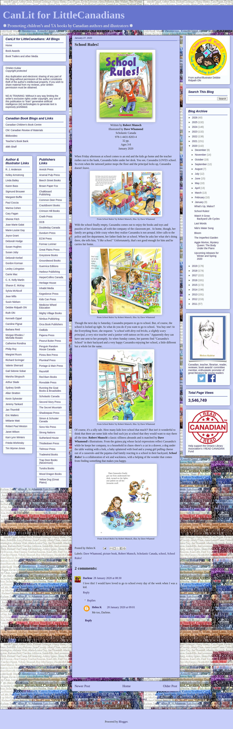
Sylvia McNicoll (14, 290)
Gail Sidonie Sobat (16, 371)
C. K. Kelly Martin (15, 279)
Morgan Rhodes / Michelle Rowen (15, 336)
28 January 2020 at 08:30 (107, 578)
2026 (195, 117)
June (198, 178)
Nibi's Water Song (204, 228)
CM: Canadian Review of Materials (24, 130)
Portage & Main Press (51, 365)
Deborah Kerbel (14, 257)
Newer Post (82, 686)
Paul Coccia (12, 202)
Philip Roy (11, 349)
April (197, 188)
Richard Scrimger (15, 360)
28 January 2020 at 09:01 (121, 607)
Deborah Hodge (14, 241)
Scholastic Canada (147, 553)
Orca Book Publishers (51, 324)
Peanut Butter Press (50, 340)
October (199, 159)
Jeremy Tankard (14, 404)
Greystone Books (48, 255)
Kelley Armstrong (15, 175)
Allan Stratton (13, 393)
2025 (195, 122)
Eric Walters (12, 415)
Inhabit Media (46, 288)
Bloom (197, 233)
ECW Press (45, 238)
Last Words (200, 223)
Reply (86, 592)
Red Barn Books (48, 377)
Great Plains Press (49, 249)
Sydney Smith (13, 387)
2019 (195, 266)
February (200, 197)
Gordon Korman (14, 263)
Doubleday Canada (49, 227)
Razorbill (44, 371)
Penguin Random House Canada (48, 348)
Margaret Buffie (14, 197)
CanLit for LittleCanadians (64, 15)
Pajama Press (46, 335)
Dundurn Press (47, 233)
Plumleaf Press (47, 360)
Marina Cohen (13, 208)
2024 (195, 127)
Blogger (123, 721)
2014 (195, 289)
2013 (195, 294)
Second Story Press (50, 402)
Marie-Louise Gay (15, 230)
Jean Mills (11, 296)
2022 (195, 136)
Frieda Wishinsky (15, 442)
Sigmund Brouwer (15, 191)
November (201, 154)
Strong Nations (47, 432)
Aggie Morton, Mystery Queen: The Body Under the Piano (206, 245)
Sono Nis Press (47, 427)
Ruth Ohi (10, 312)
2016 (195, 280)
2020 (195, 145)
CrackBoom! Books (49, 205)
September (201, 164)
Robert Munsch (126, 553)
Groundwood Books (50, 260)
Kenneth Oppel (14, 318)
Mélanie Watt (13, 420)
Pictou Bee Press (48, 354)
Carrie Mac (11, 274)
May (197, 183)
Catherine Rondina (16, 343)
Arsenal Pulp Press (49, 175)
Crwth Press (45, 216)
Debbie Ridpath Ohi (16, 307)
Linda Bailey (12, 180)
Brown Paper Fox (48, 186)
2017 (195, 275)
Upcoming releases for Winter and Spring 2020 (206, 256)
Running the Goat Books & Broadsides (50, 389)
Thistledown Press (49, 443)
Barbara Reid (13, 329)
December (201, 150)
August (199, 169)
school (162, 553)
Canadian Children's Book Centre (23, 124)
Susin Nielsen (13, 302)
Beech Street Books (50, 180)
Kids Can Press (47, 299)
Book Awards (13, 50)
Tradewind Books (48, 454)
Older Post (170, 686)
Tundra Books (46, 468)
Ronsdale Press (47, 382)
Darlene (87, 578)
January (199, 202)
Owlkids (43, 329)
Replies (91, 600)
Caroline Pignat (14, 324)
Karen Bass (12, 186)
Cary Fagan (12, 213)
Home (126, 686)
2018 (195, 270)
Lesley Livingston (15, 268)
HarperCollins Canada (51, 277)
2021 (195, 141)
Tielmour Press (47, 449)
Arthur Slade (12, 382)
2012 (195, 299)
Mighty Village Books (50, 313)
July (197, 173)
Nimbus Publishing (49, 318)
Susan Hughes (14, 246)
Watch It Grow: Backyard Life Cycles (207, 217)
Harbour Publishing (49, 271)
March (198, 192)
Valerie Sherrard (14, 365)
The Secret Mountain (50, 407)
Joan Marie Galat (15, 224)
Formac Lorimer (47, 244)
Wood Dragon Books (50, 474)
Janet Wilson (12, 431)
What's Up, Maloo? (204, 206)
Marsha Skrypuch (15, 376)
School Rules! (201, 211)
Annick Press (46, 169)
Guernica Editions (48, 266)
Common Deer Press (50, 200)
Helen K (97, 607)
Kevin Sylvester (14, 398)
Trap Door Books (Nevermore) (48, 461)
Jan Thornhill (12, 409)
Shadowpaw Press (49, 412)
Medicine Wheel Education (48, 306)
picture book (110, 553)
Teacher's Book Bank (17, 141)
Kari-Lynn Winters (15, 437)
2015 (195, 285)
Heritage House (47, 282)
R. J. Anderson (14, 169)
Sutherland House (49, 437)
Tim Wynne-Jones (15, 448)
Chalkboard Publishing (45, 193)
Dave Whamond (92, 553)
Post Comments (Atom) (133, 699)
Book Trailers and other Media (22, 56)
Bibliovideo (11, 135)
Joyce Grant (12, 235)
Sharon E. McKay (15, 285)
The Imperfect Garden (206, 237)
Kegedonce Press (48, 293)
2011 (195, 303)
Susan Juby (12, 252)
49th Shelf (11, 146)
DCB (41, 222)
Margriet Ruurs (14, 354)
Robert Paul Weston (16, 426)
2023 (195, 131)
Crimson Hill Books (49, 211)
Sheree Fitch (12, 219)
